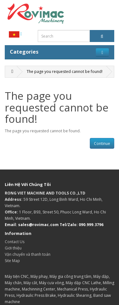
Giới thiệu (13, 248)
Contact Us (14, 241)
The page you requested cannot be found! (64, 71)
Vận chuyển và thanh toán (27, 254)
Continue (102, 143)
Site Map (12, 260)
